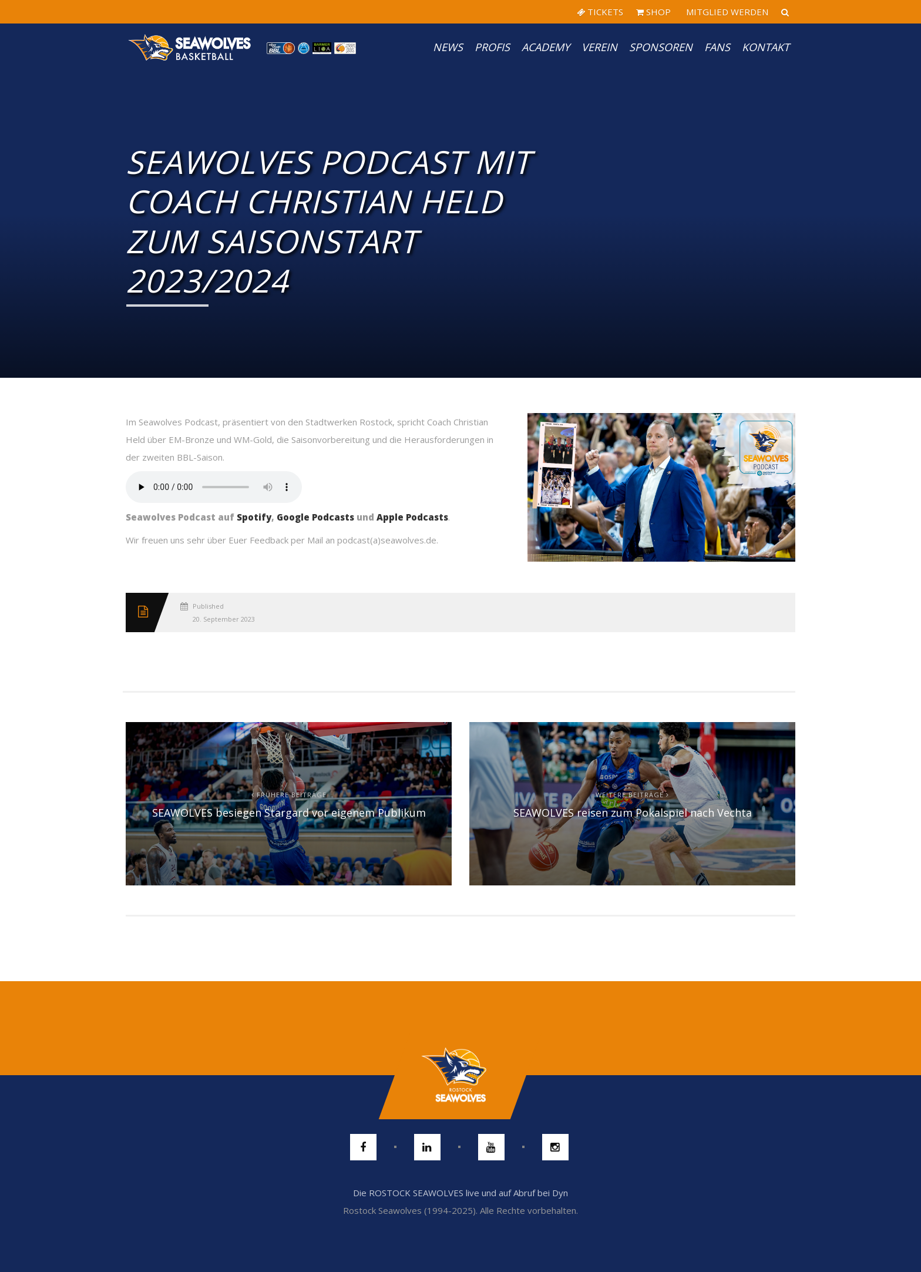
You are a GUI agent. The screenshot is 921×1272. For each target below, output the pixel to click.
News (448, 47)
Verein (599, 47)
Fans (717, 47)
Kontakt (765, 47)
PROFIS (492, 47)
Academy (546, 47)
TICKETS (600, 12)
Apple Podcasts (412, 517)
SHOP (653, 12)
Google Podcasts (315, 517)
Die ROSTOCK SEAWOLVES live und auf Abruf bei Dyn (460, 1193)
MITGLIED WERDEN (726, 12)
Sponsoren (661, 47)
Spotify (254, 517)
